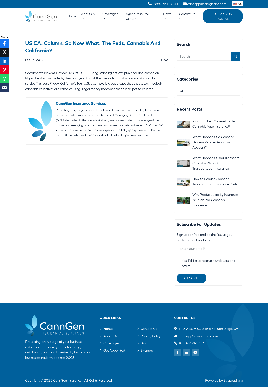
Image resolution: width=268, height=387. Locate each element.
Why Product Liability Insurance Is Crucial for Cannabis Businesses (215, 200)
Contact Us (187, 16)
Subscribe (191, 278)
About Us (88, 16)
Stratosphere (233, 380)
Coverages (110, 16)
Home (72, 16)
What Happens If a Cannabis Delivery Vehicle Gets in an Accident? (213, 142)
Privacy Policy (148, 336)
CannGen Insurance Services (81, 103)
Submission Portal (223, 16)
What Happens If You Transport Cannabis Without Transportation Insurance (215, 163)
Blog (142, 343)
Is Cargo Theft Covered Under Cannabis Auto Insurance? (214, 123)
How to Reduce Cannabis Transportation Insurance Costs (215, 181)
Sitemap (145, 350)
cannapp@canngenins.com (198, 336)
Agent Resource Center (137, 16)
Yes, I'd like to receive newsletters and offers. (208, 263)
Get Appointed (112, 350)
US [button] (237, 3)
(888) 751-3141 (192, 343)
